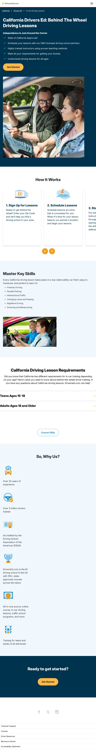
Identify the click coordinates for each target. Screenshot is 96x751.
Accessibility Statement (10, 746)
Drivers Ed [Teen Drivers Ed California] (18, 11)
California (6, 11)
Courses (4, 731)
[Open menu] (92, 3)
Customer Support (8, 726)
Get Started (13, 67)
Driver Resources (8, 736)
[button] (44, 250)
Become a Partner (8, 741)
